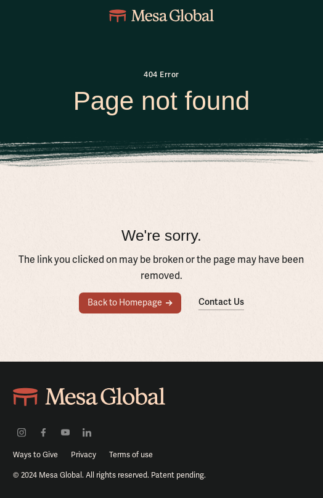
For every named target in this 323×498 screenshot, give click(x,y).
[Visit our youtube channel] (65, 432)
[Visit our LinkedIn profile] (87, 432)
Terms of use (131, 455)
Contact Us (221, 301)
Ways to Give (35, 455)
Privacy (83, 455)
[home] (161, 15)
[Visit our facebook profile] (43, 432)
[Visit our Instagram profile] (21, 432)
